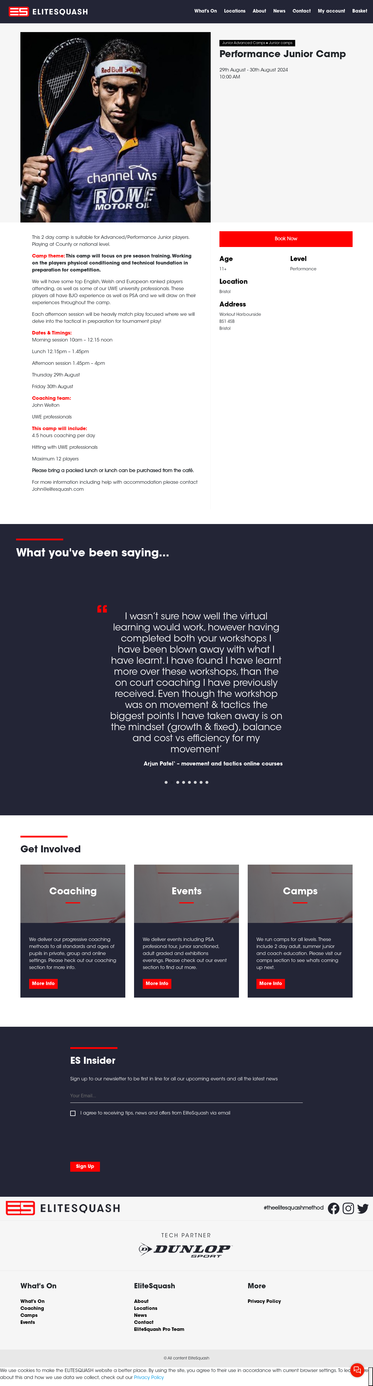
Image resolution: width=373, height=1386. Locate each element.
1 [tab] (166, 782)
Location (233, 282)
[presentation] (114, 1137)
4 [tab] (183, 782)
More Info (43, 984)
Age (226, 259)
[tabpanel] (186, 669)
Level (298, 259)
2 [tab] (171, 782)
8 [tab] (206, 782)
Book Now (286, 239)
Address (232, 305)
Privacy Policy (149, 1378)
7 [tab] (201, 782)
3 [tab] (177, 782)
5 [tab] (189, 782)
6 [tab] (195, 782)
